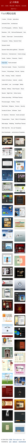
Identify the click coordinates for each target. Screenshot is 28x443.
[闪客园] (10, 2)
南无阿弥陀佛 (22, 442)
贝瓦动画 (24, 6)
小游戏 (6, 6)
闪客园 (16, 2)
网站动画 (12, 6)
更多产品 (13, 9)
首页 (2, 6)
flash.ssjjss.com (17, 439)
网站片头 (18, 6)
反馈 (10, 442)
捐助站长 (15, 442)
